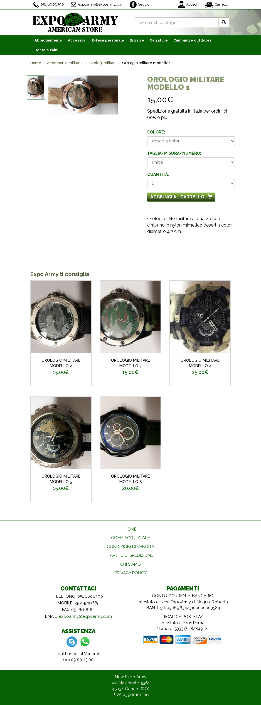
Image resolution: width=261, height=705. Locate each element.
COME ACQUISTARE (130, 537)
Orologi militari (102, 63)
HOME (131, 529)
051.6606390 (48, 5)
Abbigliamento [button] (48, 40)
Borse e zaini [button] (46, 50)
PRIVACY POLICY (130, 572)
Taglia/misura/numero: (174, 153)
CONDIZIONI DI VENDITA (130, 546)
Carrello (216, 4)
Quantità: (158, 174)
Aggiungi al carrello (181, 197)
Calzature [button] (159, 40)
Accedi (188, 4)
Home (35, 63)
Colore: (156, 132)
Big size (137, 40)
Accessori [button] (77, 40)
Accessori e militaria (65, 63)
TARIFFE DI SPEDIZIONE (130, 555)
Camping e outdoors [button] (192, 40)
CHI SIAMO (130, 564)
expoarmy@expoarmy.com (97, 4)
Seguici (140, 4)
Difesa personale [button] (108, 40)
